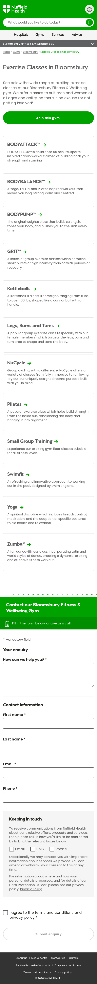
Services (58, 35)
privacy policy (22, 917)
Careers (74, 958)
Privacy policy (63, 972)
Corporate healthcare (68, 965)
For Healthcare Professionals (33, 965)
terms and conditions (54, 912)
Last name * (14, 739)
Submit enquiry (48, 934)
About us (21, 958)
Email (20, 848)
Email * (9, 763)
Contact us (58, 958)
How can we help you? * (25, 659)
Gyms (40, 35)
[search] (48, 22)
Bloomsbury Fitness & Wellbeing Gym (29, 43)
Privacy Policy (31, 889)
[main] (48, 496)
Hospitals (21, 35)
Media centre (39, 958)
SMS (40, 848)
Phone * (10, 788)
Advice (77, 35)
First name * (14, 714)
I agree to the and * (45, 915)
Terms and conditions (37, 972)
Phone (61, 848)
